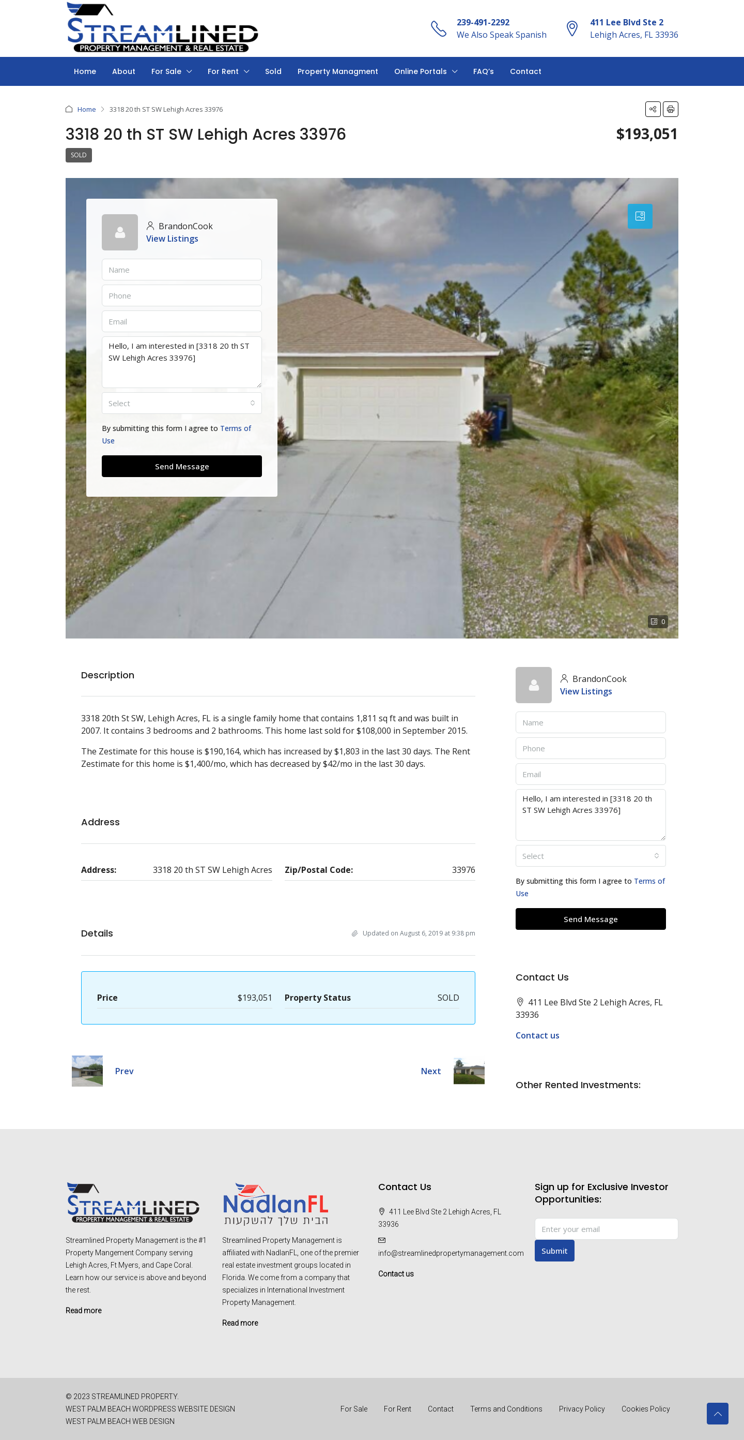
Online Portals (420, 71)
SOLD (79, 155)
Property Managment (338, 71)
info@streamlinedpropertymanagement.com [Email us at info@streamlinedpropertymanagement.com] (451, 1253)
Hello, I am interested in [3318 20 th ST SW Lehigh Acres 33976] (182, 362)
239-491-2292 (483, 22)
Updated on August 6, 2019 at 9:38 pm (413, 933)
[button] (653, 109)
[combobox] (182, 403)
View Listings (172, 238)
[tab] (640, 216)
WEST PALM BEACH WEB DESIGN (120, 1421)
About (123, 71)
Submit (554, 1250)
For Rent (223, 71)
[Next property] (469, 1071)
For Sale (166, 71)
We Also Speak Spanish (502, 34)
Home (85, 71)
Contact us (538, 1035)
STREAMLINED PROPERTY (134, 1396)
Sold (273, 71)
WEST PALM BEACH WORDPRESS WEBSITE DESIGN (150, 1409)
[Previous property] (87, 1071)
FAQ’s (483, 71)
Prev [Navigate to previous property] (124, 1071)
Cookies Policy (646, 1409)
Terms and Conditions (506, 1409)
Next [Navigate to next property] (431, 1071)
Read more (83, 1311)
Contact (525, 71)
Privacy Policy (582, 1409)
